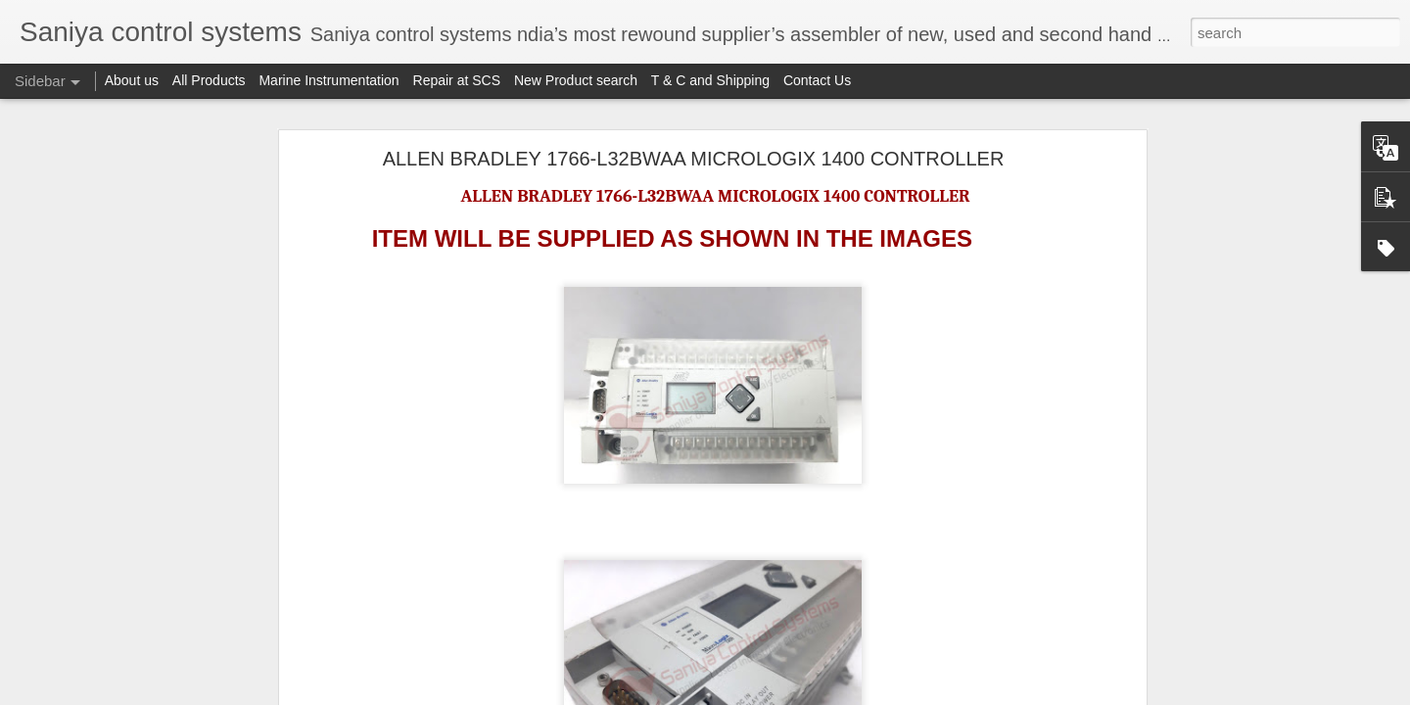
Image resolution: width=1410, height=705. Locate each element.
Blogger (827, 694)
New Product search (575, 80)
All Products (209, 80)
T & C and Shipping (710, 80)
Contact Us (817, 80)
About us (132, 80)
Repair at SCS (456, 80)
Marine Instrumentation (328, 80)
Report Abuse (884, 694)
